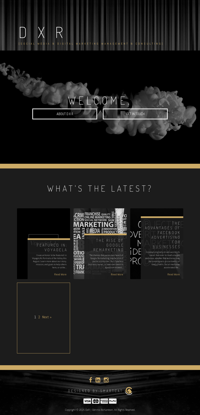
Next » (47, 316)
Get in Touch (135, 114)
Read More (60, 274)
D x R (43, 32)
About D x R (65, 114)
